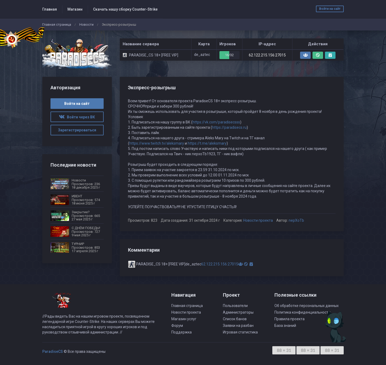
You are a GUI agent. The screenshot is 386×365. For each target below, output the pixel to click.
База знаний (285, 325)
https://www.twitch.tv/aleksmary (156, 143)
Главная (49, 9)
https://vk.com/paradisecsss (216, 122)
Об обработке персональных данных (306, 306)
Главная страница (56, 24)
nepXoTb (296, 220)
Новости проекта (258, 220)
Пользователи (235, 306)
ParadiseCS (52, 351)
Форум (177, 325)
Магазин (74, 9)
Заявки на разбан (238, 325)
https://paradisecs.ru (229, 127)
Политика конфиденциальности (302, 312)
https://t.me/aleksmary (207, 143)
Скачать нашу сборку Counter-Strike (125, 9)
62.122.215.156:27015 (267, 55)
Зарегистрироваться (77, 130)
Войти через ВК (77, 117)
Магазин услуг (183, 319)
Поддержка (181, 332)
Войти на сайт (330, 9)
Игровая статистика (240, 332)
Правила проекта (289, 319)
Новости (86, 24)
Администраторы (238, 312)
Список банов (235, 319)
